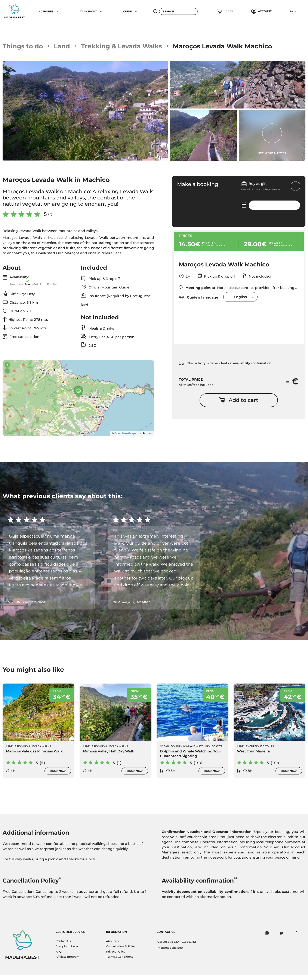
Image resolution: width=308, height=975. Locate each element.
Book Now (58, 771)
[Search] (178, 11)
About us (112, 941)
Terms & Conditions (119, 956)
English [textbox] (240, 297)
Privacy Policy (115, 951)
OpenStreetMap (124, 433)
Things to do (23, 46)
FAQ (59, 951)
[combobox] (240, 297)
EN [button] (291, 11)
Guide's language (198, 297)
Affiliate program (67, 956)
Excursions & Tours (260, 746)
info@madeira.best (170, 947)
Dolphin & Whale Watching (190, 746)
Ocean (164, 746)
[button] (57, 11)
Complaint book (67, 946)
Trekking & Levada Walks (121, 46)
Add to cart (238, 400)
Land (62, 46)
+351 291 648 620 (168, 941)
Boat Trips (219, 746)
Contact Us (63, 941)
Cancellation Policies (120, 946)
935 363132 (189, 941)
